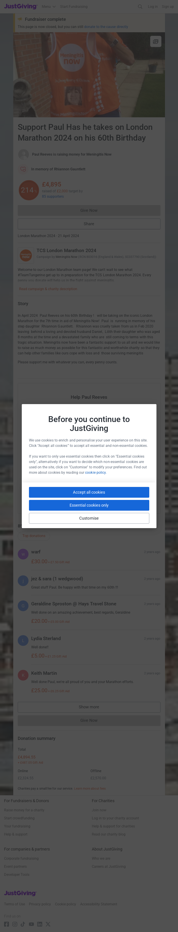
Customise (89, 518)
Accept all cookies (89, 492)
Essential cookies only (89, 505)
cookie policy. (96, 472)
